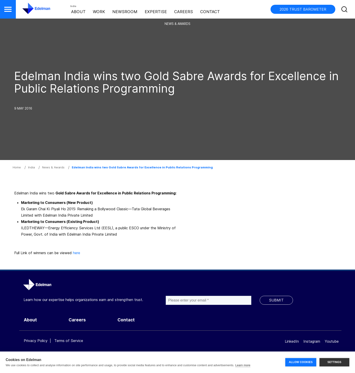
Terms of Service (68, 340)
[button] (8, 9)
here (76, 253)
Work (99, 11)
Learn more (242, 365)
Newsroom (124, 11)
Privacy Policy (36, 340)
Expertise (156, 11)
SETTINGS (334, 362)
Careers (183, 11)
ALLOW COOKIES (301, 362)
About (78, 11)
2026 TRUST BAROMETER (303, 9)
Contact (210, 11)
